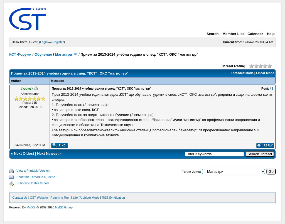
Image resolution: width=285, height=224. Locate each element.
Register (58, 42)
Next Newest (47, 153)
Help (271, 34)
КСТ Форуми (20, 54)
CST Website (39, 197)
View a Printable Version (33, 170)
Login (44, 42)
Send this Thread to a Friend (35, 177)
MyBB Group (64, 207)
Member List (233, 34)
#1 (271, 88)
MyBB (31, 207)
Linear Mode (265, 73)
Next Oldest (24, 153)
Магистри (63, 54)
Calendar (255, 34)
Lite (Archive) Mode (86, 197)
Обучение (43, 54)
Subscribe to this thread (32, 183)
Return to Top (59, 197)
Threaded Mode (242, 73)
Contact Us (19, 197)
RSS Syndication (113, 197)
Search (212, 34)
